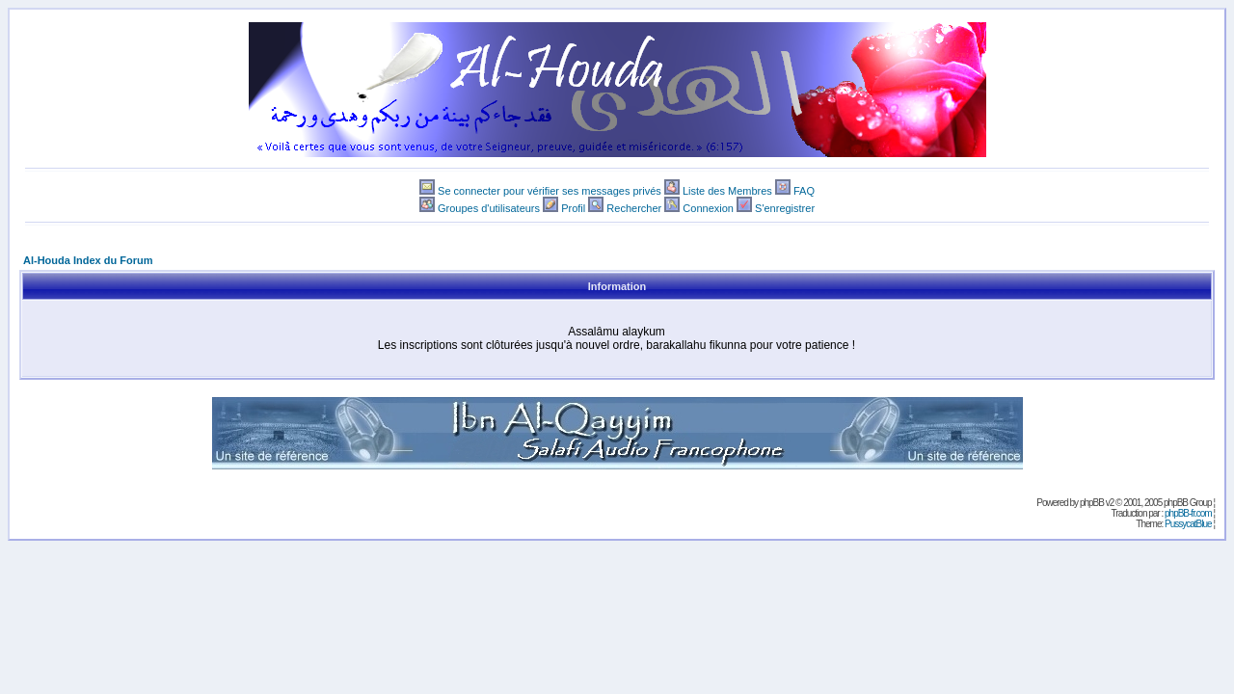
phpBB (1092, 502)
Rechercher (633, 208)
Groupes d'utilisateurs (489, 208)
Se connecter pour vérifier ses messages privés (549, 191)
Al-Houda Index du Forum (87, 260)
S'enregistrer (785, 208)
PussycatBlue (1188, 524)
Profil (573, 208)
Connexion (708, 208)
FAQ (804, 191)
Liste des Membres (727, 191)
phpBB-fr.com (1188, 513)
